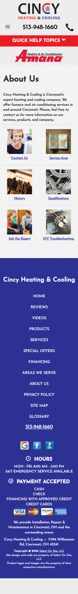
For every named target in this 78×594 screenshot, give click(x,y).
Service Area (58, 144)
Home (39, 296)
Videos (39, 318)
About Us (39, 384)
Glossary (39, 417)
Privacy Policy (39, 395)
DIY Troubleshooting (58, 225)
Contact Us (19, 144)
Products (39, 329)
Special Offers (39, 351)
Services (39, 340)
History (19, 184)
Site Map (39, 406)
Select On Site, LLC (51, 551)
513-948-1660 (39, 427)
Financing (39, 362)
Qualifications (58, 184)
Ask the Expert (19, 225)
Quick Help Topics (39, 40)
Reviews (39, 307)
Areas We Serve (39, 373)
